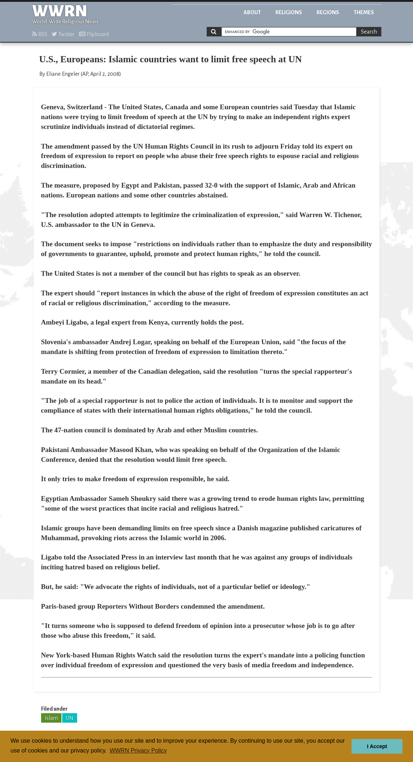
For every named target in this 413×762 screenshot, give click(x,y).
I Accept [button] (377, 746)
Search (369, 32)
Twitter (63, 34)
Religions (288, 12)
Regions (328, 12)
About (252, 12)
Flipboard (94, 34)
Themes (364, 12)
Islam (51, 718)
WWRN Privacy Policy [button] (138, 750)
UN (70, 718)
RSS (39, 34)
